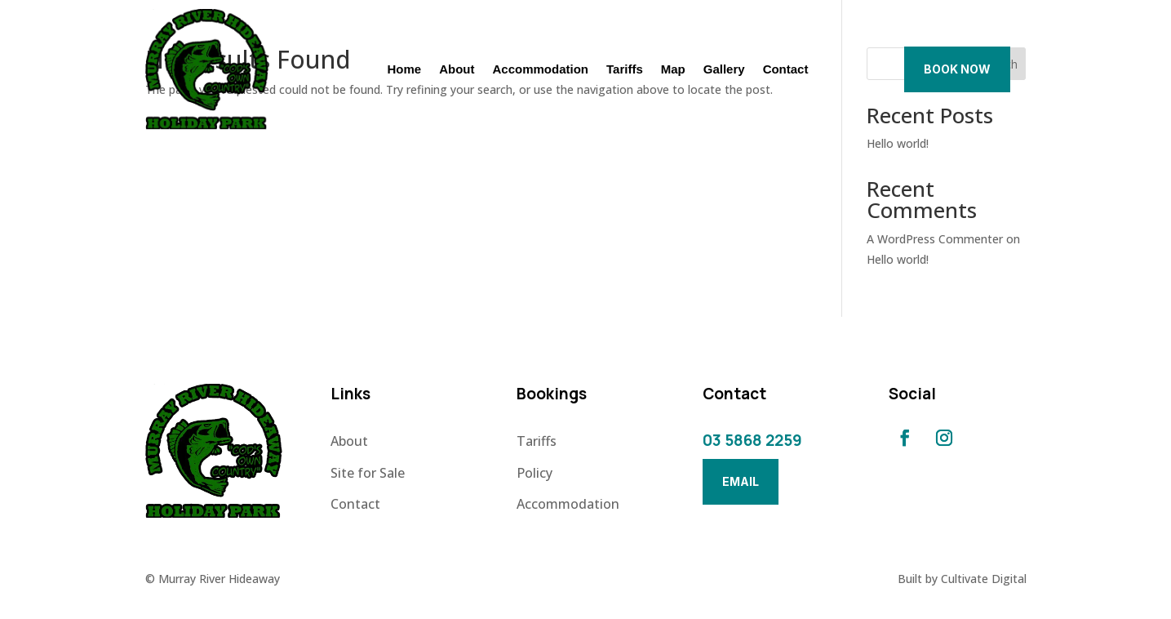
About (456, 70)
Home (404, 70)
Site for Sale (367, 473)
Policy (534, 473)
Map (673, 70)
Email (740, 481)
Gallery (724, 70)
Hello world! (898, 143)
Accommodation (541, 70)
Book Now (957, 69)
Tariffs (624, 70)
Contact (786, 70)
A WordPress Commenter (935, 239)
